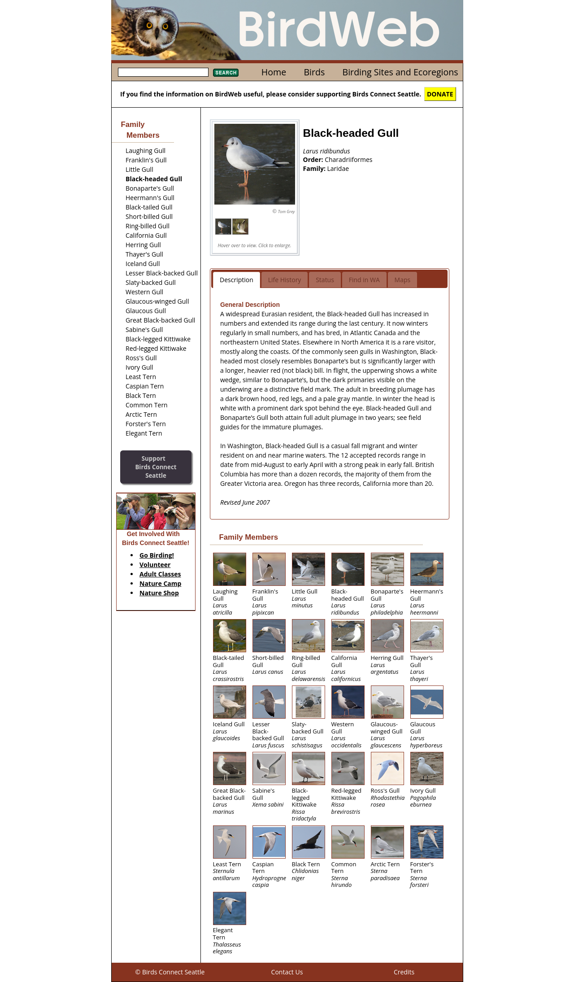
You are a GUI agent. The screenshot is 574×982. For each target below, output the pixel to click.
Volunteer (154, 564)
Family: (315, 168)
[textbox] (163, 72)
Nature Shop (159, 593)
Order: (314, 159)
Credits (404, 972)
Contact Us (287, 972)
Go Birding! (156, 555)
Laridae (338, 168)
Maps (403, 279)
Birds (314, 72)
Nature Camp (160, 583)
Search (226, 73)
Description (236, 279)
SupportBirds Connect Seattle (155, 466)
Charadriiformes (348, 159)
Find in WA (364, 279)
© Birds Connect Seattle (170, 972)
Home (273, 72)
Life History (284, 279)
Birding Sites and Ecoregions (400, 72)
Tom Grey (286, 211)
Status (325, 279)
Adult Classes (160, 574)
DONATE (440, 94)
